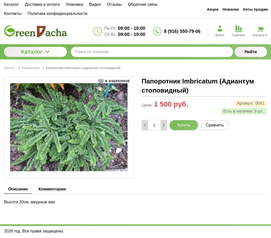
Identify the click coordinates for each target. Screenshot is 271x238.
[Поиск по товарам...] (152, 52)
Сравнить (215, 125)
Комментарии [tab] (52, 189)
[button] (114, 81)
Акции (212, 9)
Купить (183, 125)
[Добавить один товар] (164, 125)
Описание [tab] (18, 189)
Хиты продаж (255, 9)
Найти (251, 52)
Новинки (231, 9)
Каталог (35, 52)
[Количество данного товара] (154, 125)
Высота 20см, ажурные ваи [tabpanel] (29, 202)
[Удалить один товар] (145, 125)
